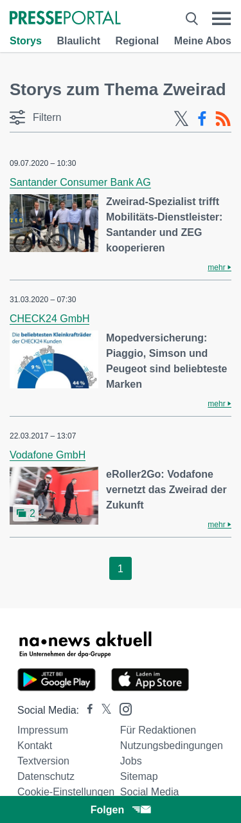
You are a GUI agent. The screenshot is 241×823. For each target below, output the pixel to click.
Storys (26, 40)
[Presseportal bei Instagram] (122, 708)
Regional (137, 40)
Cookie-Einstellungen (65, 791)
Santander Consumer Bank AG (80, 182)
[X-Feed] (181, 119)
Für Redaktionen (158, 730)
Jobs (131, 760)
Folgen (120, 809)
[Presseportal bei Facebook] (86, 710)
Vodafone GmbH (47, 454)
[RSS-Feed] (223, 119)
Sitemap (139, 776)
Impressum (42, 730)
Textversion (43, 760)
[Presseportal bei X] (102, 710)
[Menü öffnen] (221, 18)
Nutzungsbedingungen (171, 745)
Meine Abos (202, 40)
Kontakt (34, 745)
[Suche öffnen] (192, 18)
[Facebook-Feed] (202, 119)
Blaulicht (78, 40)
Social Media (149, 791)
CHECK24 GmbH (49, 318)
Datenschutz (46, 776)
